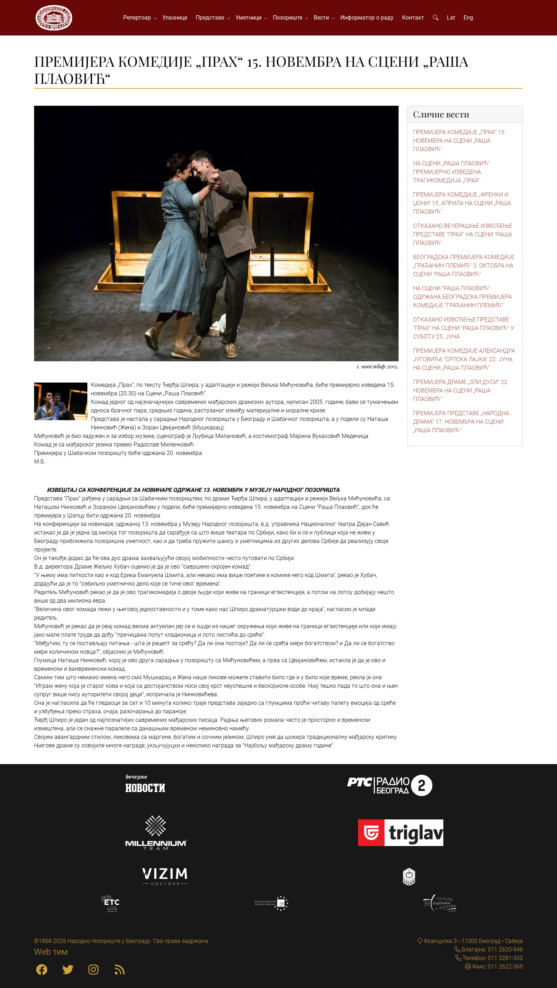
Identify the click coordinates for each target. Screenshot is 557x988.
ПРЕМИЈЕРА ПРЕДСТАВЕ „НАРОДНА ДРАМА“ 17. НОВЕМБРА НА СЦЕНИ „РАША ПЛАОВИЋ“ (461, 422)
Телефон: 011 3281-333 (492, 958)
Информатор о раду (367, 17)
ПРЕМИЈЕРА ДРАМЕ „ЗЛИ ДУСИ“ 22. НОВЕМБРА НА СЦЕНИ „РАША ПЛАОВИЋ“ (461, 390)
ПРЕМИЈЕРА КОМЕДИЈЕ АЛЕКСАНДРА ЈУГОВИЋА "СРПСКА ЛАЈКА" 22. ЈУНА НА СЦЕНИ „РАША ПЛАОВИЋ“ (464, 359)
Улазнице (174, 17)
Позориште (289, 17)
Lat (451, 17)
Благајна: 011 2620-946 (491, 949)
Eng (468, 17)
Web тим (51, 952)
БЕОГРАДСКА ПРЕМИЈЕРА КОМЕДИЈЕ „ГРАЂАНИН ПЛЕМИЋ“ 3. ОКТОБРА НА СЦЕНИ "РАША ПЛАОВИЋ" (463, 266)
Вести (323, 17)
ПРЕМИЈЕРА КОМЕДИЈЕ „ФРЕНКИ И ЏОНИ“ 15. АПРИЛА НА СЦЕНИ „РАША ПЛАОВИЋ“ (462, 203)
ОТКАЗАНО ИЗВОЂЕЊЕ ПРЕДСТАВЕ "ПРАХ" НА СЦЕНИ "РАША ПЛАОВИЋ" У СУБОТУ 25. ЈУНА (463, 328)
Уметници (250, 17)
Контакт (413, 17)
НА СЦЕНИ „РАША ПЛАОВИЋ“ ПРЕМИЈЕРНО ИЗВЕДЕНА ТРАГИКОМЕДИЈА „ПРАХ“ (451, 172)
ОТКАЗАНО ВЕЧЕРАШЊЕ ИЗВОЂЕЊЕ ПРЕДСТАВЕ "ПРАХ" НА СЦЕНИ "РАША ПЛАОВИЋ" (462, 234)
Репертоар (138, 17)
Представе (211, 17)
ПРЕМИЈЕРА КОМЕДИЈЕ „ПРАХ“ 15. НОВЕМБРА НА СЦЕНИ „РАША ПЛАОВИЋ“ (459, 141)
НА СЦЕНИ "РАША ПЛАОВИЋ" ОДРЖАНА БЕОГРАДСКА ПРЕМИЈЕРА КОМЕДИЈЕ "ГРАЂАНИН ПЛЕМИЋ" (462, 297)
